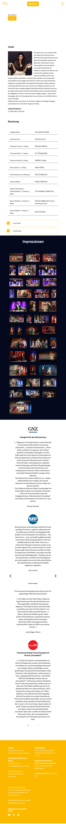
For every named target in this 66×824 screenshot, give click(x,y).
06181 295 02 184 (43, 754)
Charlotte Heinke (42, 132)
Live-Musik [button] (17, 224)
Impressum (12, 777)
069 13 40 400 (18, 751)
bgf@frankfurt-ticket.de (21, 767)
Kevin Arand (40, 213)
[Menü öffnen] (62, 4)
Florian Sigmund (42, 202)
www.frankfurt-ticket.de (21, 754)
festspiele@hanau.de (47, 751)
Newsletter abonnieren (17, 788)
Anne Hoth (39, 168)
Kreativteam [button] (17, 232)
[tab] (33, 224)
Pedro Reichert (41, 182)
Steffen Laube (40, 161)
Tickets (34, 4)
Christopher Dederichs (44, 192)
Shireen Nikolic (41, 146)
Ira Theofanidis (41, 153)
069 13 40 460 (15, 764)
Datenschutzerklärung (15, 774)
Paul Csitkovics (41, 175)
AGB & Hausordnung (15, 772)
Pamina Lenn (40, 139)
